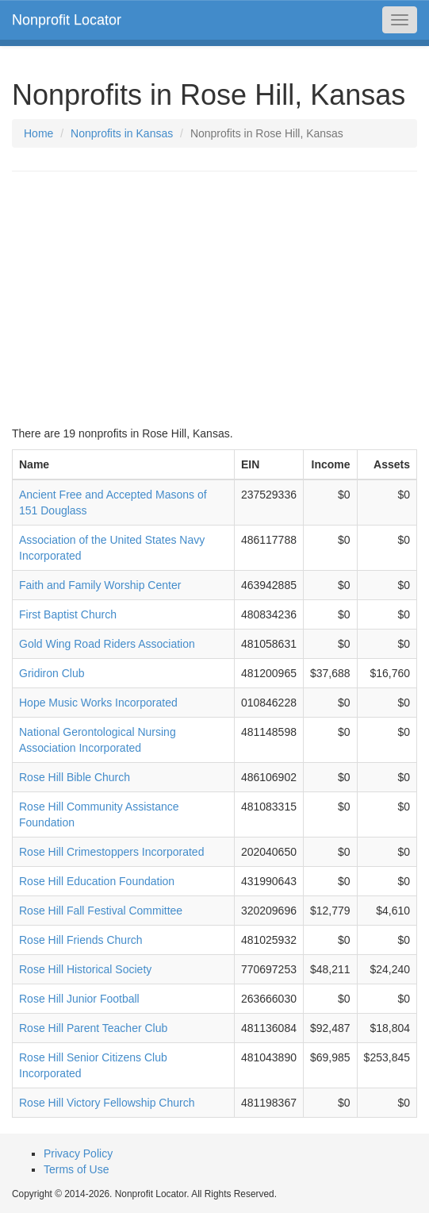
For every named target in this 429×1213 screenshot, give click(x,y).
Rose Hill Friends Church (81, 940)
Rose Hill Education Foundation (96, 881)
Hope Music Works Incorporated (98, 702)
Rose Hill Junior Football (79, 998)
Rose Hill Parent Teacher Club (93, 1028)
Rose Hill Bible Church (74, 777)
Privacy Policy (78, 1153)
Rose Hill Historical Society (85, 969)
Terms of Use (76, 1169)
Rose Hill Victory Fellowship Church (106, 1102)
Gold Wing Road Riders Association (107, 643)
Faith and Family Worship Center (100, 585)
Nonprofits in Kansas (122, 133)
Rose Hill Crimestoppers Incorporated (111, 851)
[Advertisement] (214, 298)
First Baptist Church (68, 614)
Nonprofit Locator (66, 20)
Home (38, 133)
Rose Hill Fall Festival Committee (100, 910)
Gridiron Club (51, 673)
